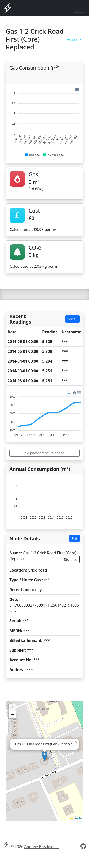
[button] (32, 155)
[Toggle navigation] (79, 8)
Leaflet (76, 818)
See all (72, 319)
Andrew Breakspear (41, 846)
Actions (72, 39)
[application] (44, 122)
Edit (74, 538)
